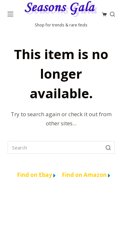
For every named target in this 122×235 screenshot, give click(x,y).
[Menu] (10, 14)
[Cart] (104, 14)
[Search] (112, 14)
